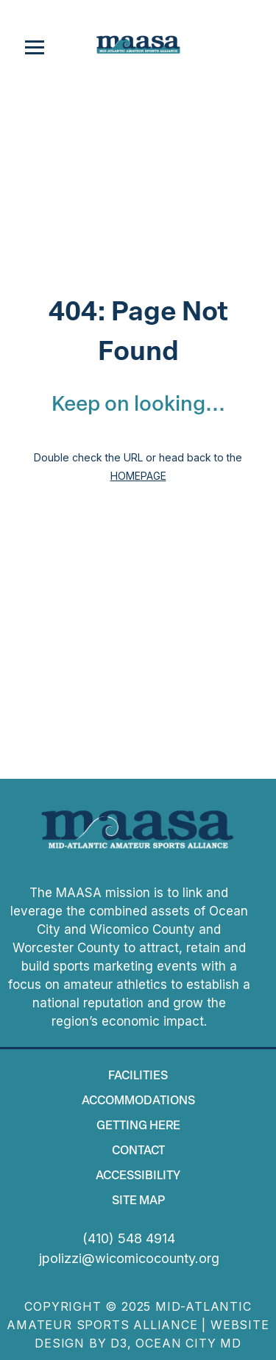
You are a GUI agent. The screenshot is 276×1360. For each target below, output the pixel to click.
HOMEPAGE (138, 475)
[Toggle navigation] (34, 47)
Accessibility (138, 1176)
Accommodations (138, 1101)
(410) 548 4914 (128, 1238)
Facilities (138, 1076)
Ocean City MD (188, 1343)
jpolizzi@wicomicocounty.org (129, 1258)
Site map (138, 1201)
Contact (138, 1151)
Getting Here (138, 1126)
